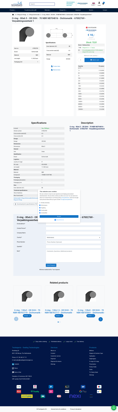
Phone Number (21, 242)
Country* (19, 237)
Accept (59, 216)
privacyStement (65, 197)
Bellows (91, 350)
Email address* (21, 223)
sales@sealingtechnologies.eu (24, 360)
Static (91, 369)
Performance (44, 205)
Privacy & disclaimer (75, 409)
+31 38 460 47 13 (21, 357)
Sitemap (53, 364)
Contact (53, 353)
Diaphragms (92, 358)
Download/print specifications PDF (26, 204)
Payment (53, 358)
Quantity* (19, 246)
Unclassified (44, 212)
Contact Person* (21, 228)
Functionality (44, 210)
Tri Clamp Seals (93, 372)
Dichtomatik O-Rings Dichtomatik (22, 198)
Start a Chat (16, 372)
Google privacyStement (66, 199)
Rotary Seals (92, 367)
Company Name (21, 232)
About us (53, 350)
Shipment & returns (56, 361)
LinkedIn (16, 364)
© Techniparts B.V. (42, 409)
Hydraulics (92, 356)
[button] (93, 4)
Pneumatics (92, 364)
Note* (18, 251)
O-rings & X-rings (94, 361)
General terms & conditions (58, 409)
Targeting (43, 207)
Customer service (56, 356)
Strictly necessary (45, 202)
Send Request (51, 265)
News (16, 368)
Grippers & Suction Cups (96, 353)
